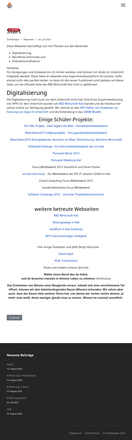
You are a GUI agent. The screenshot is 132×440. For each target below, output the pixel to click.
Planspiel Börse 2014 (66, 153)
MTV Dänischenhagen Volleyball (66, 236)
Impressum (75, 433)
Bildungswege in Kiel (66, 222)
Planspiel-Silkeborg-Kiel (66, 160)
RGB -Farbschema (65, 261)
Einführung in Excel (66, 389)
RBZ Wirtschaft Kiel (71, 104)
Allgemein (29, 39)
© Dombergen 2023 (114, 433)
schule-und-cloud (34, 174)
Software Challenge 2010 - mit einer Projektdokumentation (66, 194)
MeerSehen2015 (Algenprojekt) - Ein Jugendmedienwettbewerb (66, 133)
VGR (66, 411)
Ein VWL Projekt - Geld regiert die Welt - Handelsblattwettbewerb (66, 126)
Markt (66, 366)
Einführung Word (66, 400)
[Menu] (123, 5)
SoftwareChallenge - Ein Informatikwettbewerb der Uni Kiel (66, 146)
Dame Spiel (66, 254)
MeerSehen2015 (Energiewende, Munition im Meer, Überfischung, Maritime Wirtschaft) (66, 139)
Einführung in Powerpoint (66, 378)
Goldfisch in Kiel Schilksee (66, 229)
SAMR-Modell (92, 112)
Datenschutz (92, 433)
